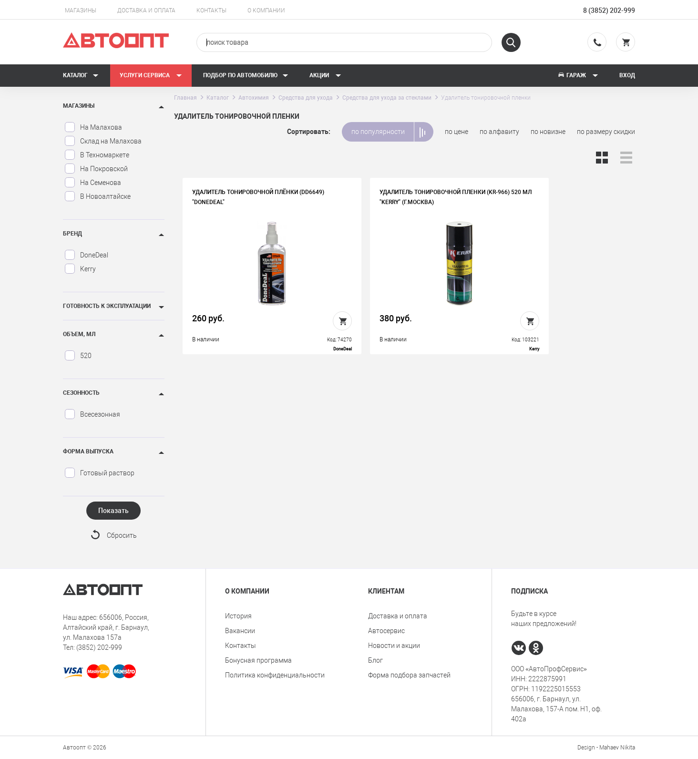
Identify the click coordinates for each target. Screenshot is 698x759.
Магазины (80, 10)
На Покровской (96, 169)
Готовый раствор (99, 473)
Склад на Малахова (103, 141)
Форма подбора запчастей (409, 675)
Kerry (80, 269)
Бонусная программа (258, 660)
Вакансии (240, 631)
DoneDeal (86, 255)
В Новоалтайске (97, 196)
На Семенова (92, 182)
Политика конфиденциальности (275, 675)
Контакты (211, 10)
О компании (266, 10)
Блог (375, 660)
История (238, 616)
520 (78, 355)
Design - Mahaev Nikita (606, 747)
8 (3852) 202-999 (609, 10)
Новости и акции (394, 645)
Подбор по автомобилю (245, 75)
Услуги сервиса (151, 75)
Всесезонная (92, 414)
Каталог (81, 75)
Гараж (577, 75)
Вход (627, 75)
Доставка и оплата (146, 10)
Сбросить (122, 536)
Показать (113, 510)
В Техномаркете (96, 155)
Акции (325, 75)
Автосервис (386, 631)
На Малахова (93, 127)
